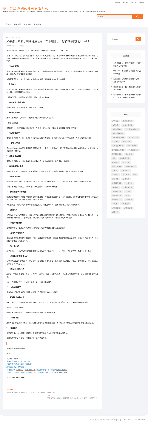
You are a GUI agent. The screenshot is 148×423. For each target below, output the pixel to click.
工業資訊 (117, 2)
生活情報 (141, 2)
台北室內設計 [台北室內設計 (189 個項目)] (133, 137)
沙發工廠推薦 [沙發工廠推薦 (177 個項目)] (116, 183)
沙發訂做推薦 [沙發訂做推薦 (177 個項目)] (127, 187)
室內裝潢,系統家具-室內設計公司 (27, 8)
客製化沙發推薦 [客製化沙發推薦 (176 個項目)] (117, 146)
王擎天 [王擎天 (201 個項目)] (128, 191)
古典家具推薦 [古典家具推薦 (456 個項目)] (127, 121)
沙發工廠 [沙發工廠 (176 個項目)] (126, 179)
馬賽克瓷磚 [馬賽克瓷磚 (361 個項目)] (116, 208)
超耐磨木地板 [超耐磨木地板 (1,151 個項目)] (116, 195)
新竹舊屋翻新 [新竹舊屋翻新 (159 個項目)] (130, 166)
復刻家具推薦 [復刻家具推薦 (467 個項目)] (124, 158)
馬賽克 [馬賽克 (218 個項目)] (114, 204)
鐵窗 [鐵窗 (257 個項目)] (127, 195)
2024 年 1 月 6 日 (13, 37)
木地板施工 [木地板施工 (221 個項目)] (125, 171)
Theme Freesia (127, 420)
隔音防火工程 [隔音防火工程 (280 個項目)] (116, 199)
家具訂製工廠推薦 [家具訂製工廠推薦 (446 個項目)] (118, 150)
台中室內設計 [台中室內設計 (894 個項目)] (116, 129)
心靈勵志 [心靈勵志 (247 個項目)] (115, 162)
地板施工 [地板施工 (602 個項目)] (115, 141)
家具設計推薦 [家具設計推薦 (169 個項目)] (116, 154)
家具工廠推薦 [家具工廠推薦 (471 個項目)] (131, 146)
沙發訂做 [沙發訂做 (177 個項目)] (115, 187)
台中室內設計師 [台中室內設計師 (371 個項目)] (117, 133)
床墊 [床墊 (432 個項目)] (113, 158)
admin (14, 46)
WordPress (141, 420)
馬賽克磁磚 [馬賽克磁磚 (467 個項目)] (128, 208)
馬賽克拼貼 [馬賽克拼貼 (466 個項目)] (125, 204)
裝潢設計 (125, 2)
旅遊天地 (133, 2)
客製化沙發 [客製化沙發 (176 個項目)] (126, 141)
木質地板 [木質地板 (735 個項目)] (115, 175)
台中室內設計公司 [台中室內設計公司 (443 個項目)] (132, 129)
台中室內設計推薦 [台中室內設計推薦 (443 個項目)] (118, 137)
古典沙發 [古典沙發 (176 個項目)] (115, 125)
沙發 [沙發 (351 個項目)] (134, 175)
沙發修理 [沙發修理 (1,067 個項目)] (115, 179)
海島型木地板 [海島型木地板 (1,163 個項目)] (116, 191)
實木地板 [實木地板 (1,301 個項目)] (129, 154)
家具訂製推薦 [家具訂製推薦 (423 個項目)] (133, 150)
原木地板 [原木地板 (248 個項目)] (115, 121)
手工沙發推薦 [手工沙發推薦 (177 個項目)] (116, 166)
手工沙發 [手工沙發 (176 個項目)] (126, 162)
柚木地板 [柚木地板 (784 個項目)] (126, 175)
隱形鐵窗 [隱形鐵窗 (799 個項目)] (129, 199)
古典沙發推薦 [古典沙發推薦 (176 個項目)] (127, 125)
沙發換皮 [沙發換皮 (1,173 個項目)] (129, 183)
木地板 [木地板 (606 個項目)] (114, 171)
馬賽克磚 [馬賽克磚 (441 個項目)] (115, 212)
